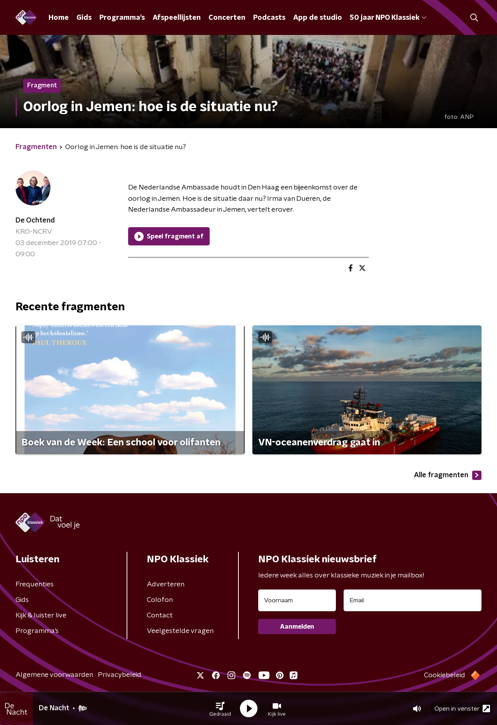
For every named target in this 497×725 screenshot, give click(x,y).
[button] (220, 708)
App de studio (317, 17)
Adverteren (165, 584)
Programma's (122, 17)
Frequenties (35, 584)
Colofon (160, 599)
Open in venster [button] (462, 708)
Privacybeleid (119, 674)
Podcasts (269, 17)
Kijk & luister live (41, 615)
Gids (84, 17)
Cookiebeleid (444, 675)
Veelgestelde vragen (180, 631)
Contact (160, 615)
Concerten (227, 17)
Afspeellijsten (177, 17)
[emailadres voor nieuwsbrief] (412, 600)
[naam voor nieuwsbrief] (297, 600)
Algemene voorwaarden (54, 674)
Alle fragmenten (447, 475)
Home (59, 17)
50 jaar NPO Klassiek (388, 17)
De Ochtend (35, 220)
